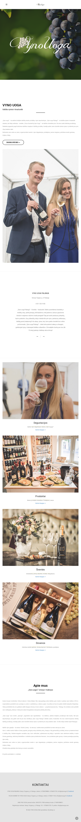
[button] (37, 336)
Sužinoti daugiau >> (40, 430)
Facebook (71, 791)
